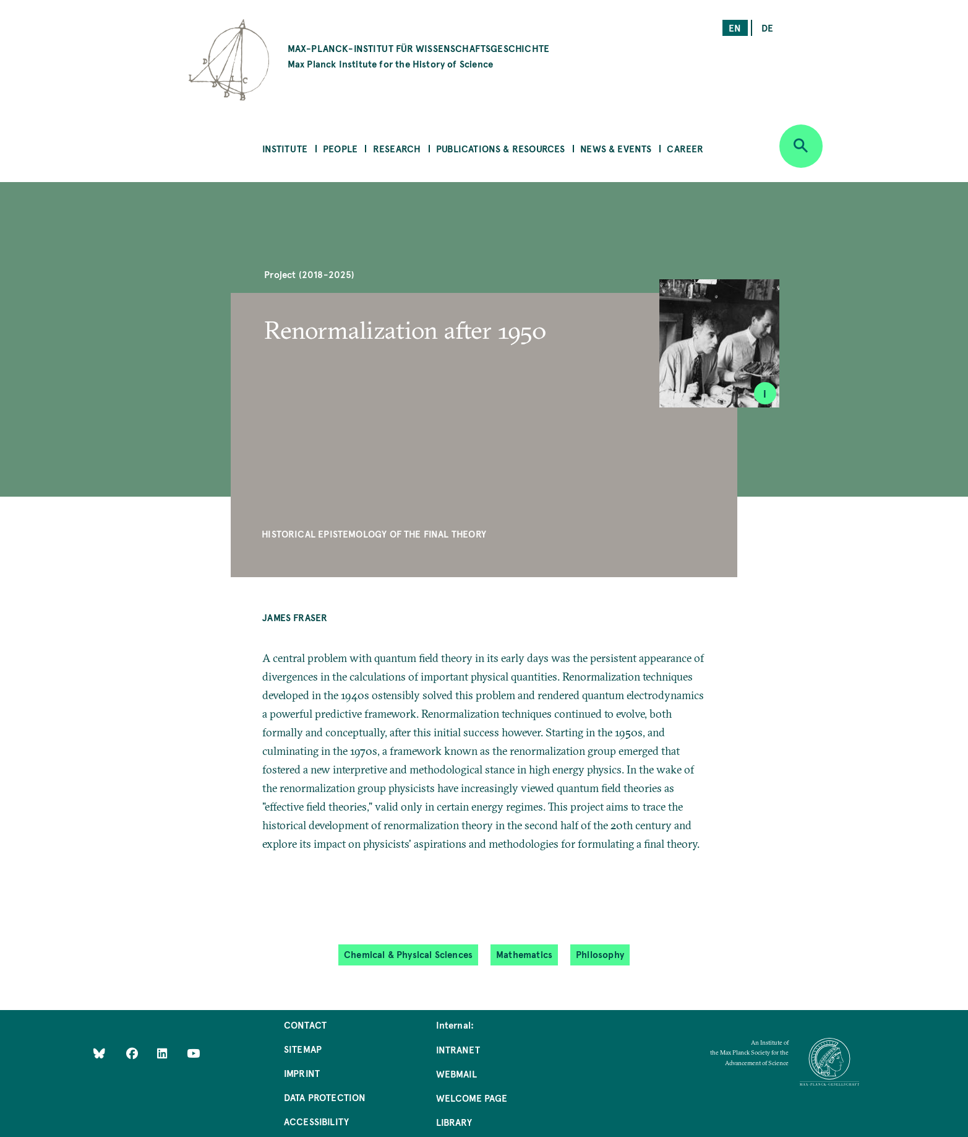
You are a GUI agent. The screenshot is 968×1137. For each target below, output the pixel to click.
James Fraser (294, 617)
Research (397, 148)
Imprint (302, 1072)
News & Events (615, 148)
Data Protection (325, 1097)
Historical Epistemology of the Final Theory (374, 533)
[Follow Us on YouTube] (193, 1053)
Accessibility (316, 1121)
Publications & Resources (500, 148)
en (735, 27)
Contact (305, 1024)
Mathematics (524, 954)
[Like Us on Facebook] (133, 1053)
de (767, 27)
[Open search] (801, 146)
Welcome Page (472, 1097)
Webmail (456, 1073)
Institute (285, 148)
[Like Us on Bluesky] (99, 1053)
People (340, 148)
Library (454, 1121)
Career (685, 148)
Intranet (458, 1049)
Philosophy (600, 954)
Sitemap (303, 1048)
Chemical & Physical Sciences (408, 954)
